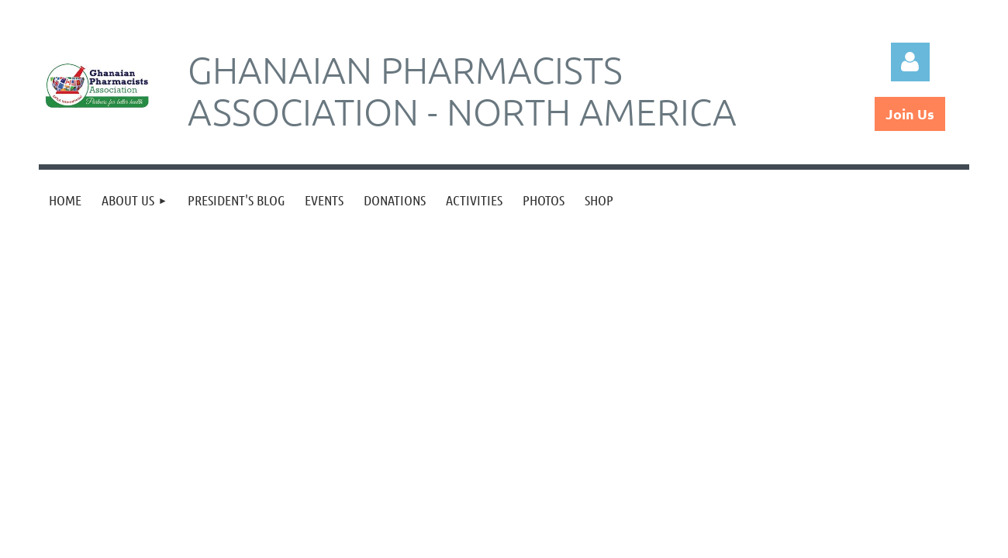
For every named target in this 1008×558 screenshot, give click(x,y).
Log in (910, 62)
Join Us (909, 113)
